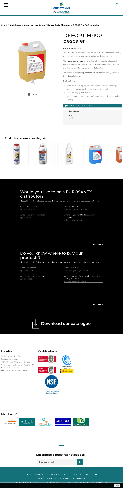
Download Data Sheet (78, 105)
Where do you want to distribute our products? (79, 216)
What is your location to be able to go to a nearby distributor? (82, 277)
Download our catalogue (66, 324)
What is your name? (28, 206)
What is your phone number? (32, 215)
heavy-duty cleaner (75, 61)
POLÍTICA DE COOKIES (85, 474)
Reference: (68, 48)
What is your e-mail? (72, 206)
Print (34, 95)
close (117, 485)
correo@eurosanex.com (16, 371)
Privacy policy (59, 474)
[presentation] (61, 235)
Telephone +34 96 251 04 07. (22, 365)
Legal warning (35, 474)
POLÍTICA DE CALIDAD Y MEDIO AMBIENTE (61, 478)
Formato (74, 111)
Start (5, 25)
